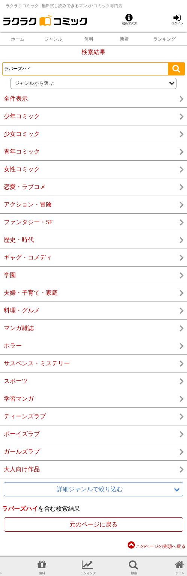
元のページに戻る (93, 524)
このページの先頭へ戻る (156, 546)
